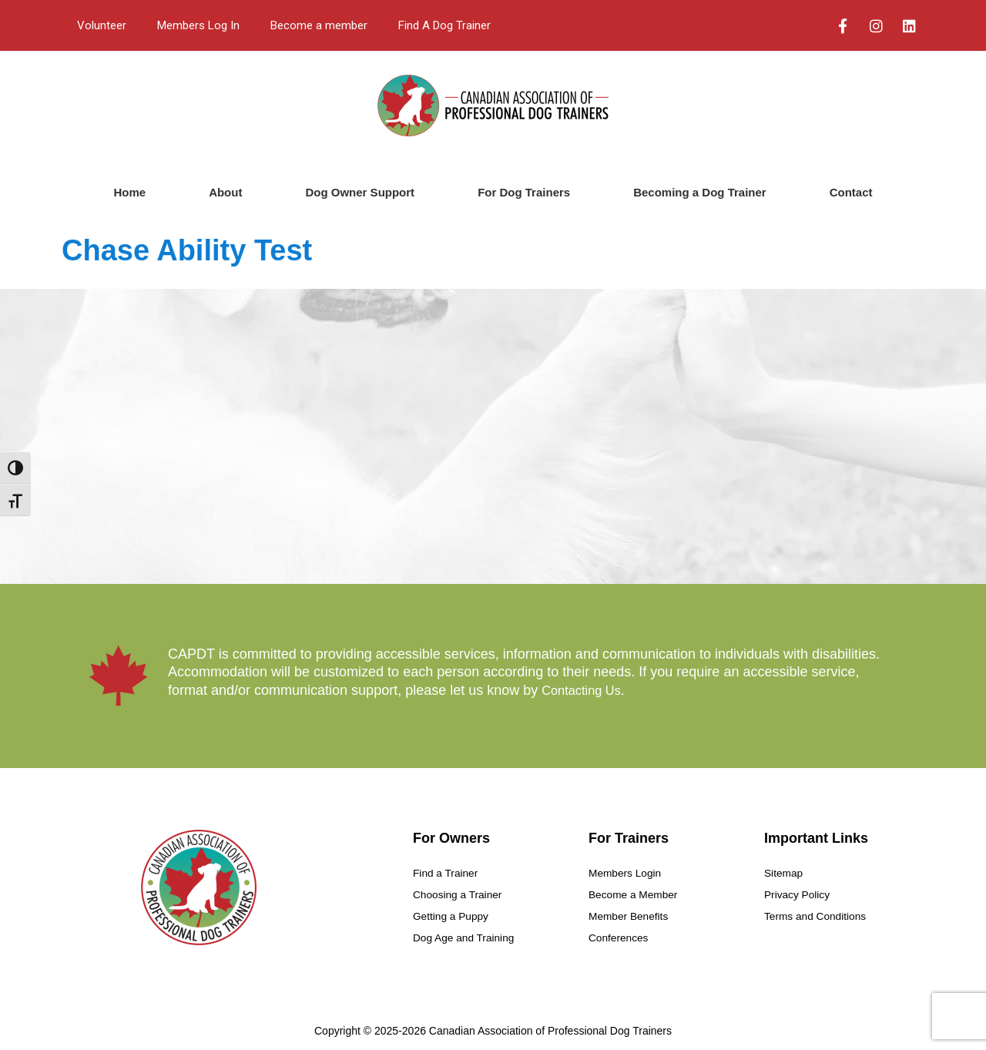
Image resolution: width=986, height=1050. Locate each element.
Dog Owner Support (359, 192)
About (225, 192)
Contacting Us (585, 690)
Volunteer (101, 25)
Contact (851, 192)
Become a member (318, 25)
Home (129, 192)
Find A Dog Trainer (444, 25)
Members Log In (198, 25)
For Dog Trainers (524, 192)
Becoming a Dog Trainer (699, 192)
